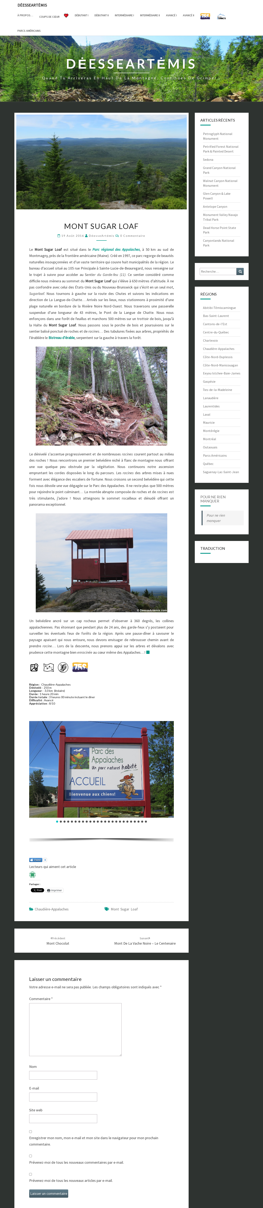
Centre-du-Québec (216, 332)
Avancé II (188, 15)
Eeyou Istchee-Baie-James (221, 373)
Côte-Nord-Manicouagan (220, 365)
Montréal (209, 439)
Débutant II (102, 15)
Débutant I (81, 15)
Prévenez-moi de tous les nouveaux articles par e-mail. (71, 1180)
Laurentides (211, 406)
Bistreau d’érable (61, 337)
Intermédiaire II (150, 15)
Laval (206, 414)
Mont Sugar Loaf (124, 909)
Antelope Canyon (215, 206)
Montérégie (211, 431)
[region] (101, 783)
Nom (33, 1066)
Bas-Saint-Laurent (216, 316)
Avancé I (171, 15)
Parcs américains (29, 31)
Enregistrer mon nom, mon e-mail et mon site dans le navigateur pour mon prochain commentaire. (93, 1141)
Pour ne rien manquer (213, 499)
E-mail (34, 1088)
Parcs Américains (215, 455)
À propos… (25, 15)
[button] (57, 822)
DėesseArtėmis (32, 5)
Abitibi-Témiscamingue (219, 308)
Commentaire (41, 998)
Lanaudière (210, 398)
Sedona (208, 159)
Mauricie (209, 422)
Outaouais (210, 447)
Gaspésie (209, 381)
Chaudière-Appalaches (52, 909)
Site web (35, 1110)
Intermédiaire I (124, 15)
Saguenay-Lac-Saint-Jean (221, 472)
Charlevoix (210, 340)
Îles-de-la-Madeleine (217, 390)
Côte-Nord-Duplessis (218, 357)
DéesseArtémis (101, 235)
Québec (208, 464)
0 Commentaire (132, 235)
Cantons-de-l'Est (215, 324)
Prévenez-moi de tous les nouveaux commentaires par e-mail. (76, 1162)
